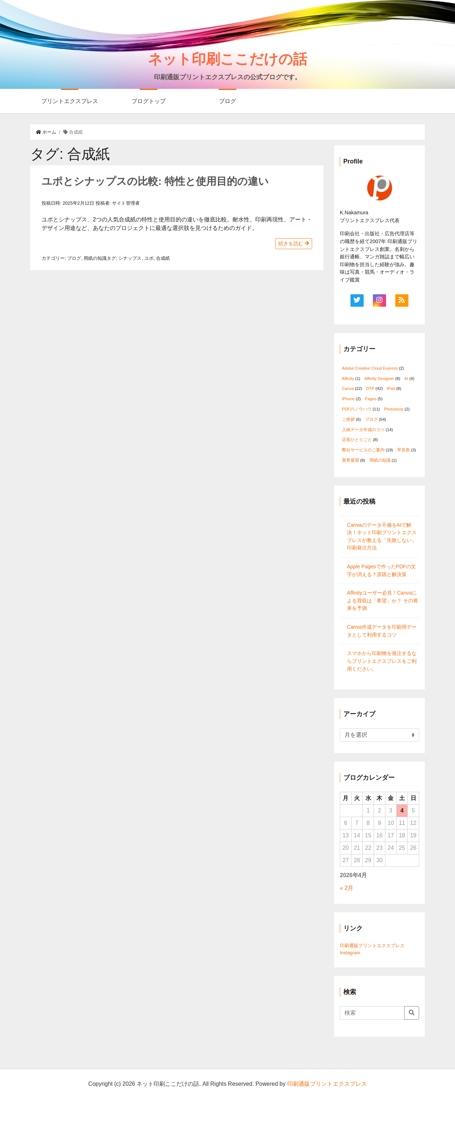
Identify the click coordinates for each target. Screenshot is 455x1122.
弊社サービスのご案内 (363, 450)
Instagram (350, 952)
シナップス (129, 258)
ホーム (46, 132)
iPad (391, 388)
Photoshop (393, 409)
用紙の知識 (95, 258)
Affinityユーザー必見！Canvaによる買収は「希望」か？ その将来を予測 (382, 600)
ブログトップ (149, 101)
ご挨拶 (348, 419)
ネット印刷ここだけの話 (227, 59)
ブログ (227, 101)
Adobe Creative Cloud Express (370, 368)
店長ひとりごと (357, 439)
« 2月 (346, 888)
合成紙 (163, 258)
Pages (370, 399)
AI (406, 378)
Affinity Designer (379, 378)
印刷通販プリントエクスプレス (372, 945)
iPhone (348, 399)
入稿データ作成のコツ (363, 430)
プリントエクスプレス (69, 101)
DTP (370, 388)
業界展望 (350, 460)
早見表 (403, 450)
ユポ (149, 258)
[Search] (372, 1013)
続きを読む (293, 243)
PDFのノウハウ (356, 409)
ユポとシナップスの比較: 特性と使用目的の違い (155, 181)
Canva (348, 388)
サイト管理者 (126, 203)
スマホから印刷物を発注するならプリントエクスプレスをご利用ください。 (382, 660)
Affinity (348, 378)
